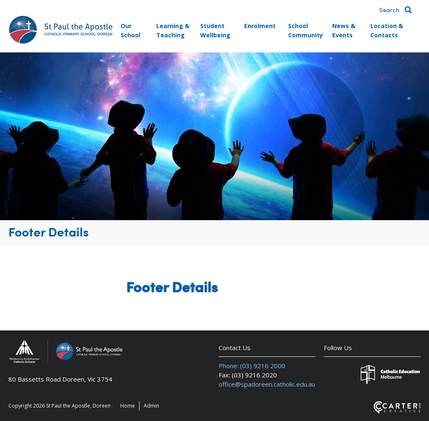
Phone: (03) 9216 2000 (252, 365)
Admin (151, 405)
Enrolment (260, 26)
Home (127, 405)
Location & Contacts (386, 30)
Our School (130, 30)
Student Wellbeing (215, 30)
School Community (305, 30)
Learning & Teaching (172, 30)
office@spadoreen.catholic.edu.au (267, 384)
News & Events (343, 30)
